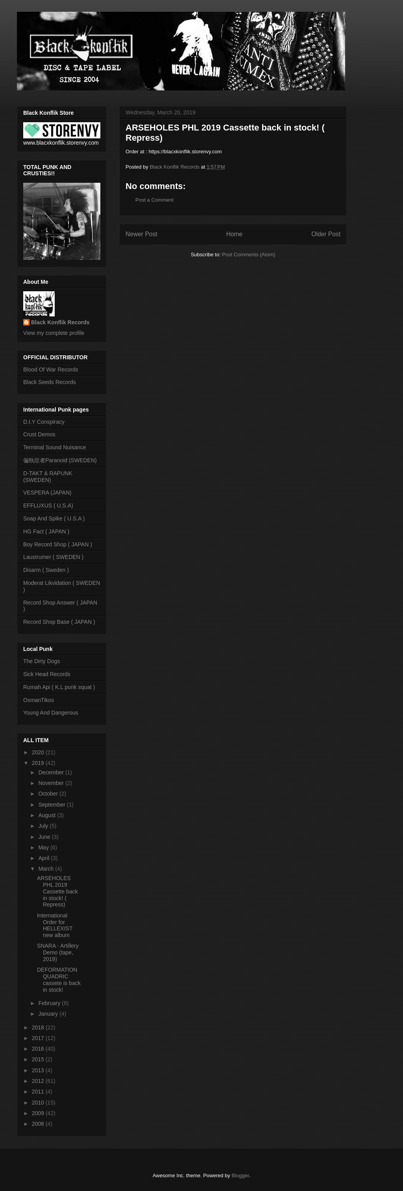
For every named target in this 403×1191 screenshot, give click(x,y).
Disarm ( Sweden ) (46, 570)
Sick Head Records (46, 674)
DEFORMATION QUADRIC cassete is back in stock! (59, 979)
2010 (39, 1102)
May (44, 847)
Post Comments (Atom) (248, 254)
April (44, 858)
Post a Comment (154, 200)
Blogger (240, 1175)
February (50, 1003)
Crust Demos (39, 434)
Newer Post (141, 234)
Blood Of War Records (50, 369)
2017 (39, 1038)
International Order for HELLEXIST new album (54, 925)
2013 (39, 1070)
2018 (39, 1027)
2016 (39, 1049)
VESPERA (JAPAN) (47, 492)
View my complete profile (53, 333)
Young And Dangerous (50, 712)
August (47, 815)
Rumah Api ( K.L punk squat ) (59, 687)
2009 (39, 1113)
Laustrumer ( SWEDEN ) (53, 557)
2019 (39, 763)
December (51, 772)
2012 (39, 1081)
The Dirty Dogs (41, 661)
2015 (39, 1059)
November (51, 783)
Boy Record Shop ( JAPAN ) (57, 544)
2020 (39, 752)
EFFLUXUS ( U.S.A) (48, 505)
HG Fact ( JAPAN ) (46, 531)
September (52, 804)
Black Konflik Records (60, 322)
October (48, 793)
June (45, 837)
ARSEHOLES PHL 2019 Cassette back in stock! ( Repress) (57, 891)
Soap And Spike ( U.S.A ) (54, 518)
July (44, 826)
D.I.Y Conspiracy (44, 422)
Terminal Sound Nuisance (54, 447)
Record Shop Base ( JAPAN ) (59, 622)
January (48, 1014)
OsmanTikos (38, 700)
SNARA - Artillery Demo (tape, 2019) (58, 952)
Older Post (325, 234)
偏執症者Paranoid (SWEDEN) (60, 460)
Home (234, 234)
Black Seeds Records (49, 382)
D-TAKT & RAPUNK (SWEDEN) (47, 476)
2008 (39, 1124)
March (46, 869)
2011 (39, 1091)
